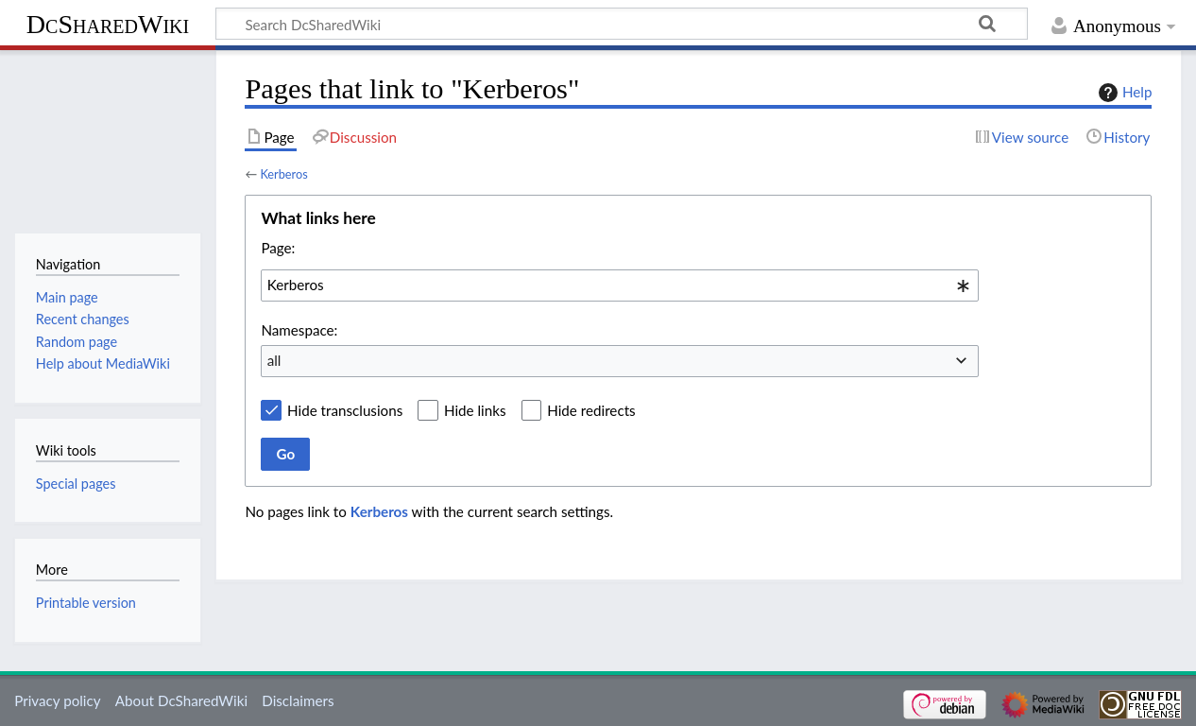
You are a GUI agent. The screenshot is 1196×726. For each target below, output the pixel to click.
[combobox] (620, 285)
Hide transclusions (344, 410)
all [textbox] (274, 360)
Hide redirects (591, 410)
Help (1123, 92)
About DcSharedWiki (181, 700)
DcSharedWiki (107, 24)
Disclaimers (297, 700)
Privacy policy (57, 700)
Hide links (475, 410)
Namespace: (299, 329)
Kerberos (283, 174)
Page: (278, 247)
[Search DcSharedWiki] (621, 24)
